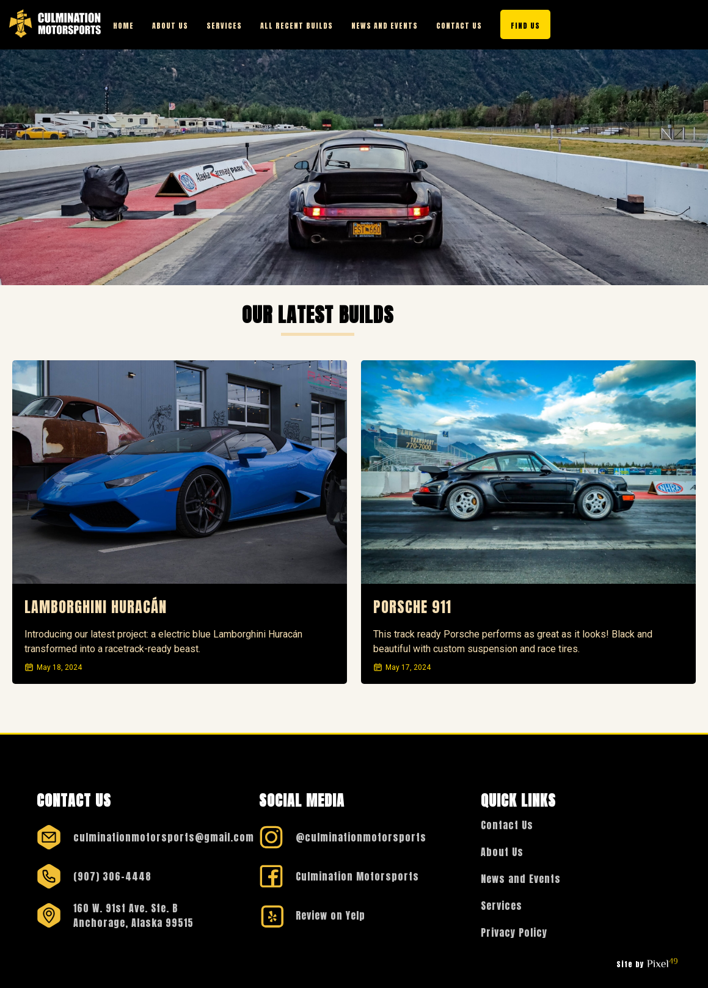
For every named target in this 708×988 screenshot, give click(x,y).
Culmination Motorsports (357, 876)
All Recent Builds (296, 25)
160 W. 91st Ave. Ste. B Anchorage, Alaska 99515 (133, 915)
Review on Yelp (330, 915)
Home (123, 25)
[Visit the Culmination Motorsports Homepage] (55, 24)
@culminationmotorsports (361, 837)
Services (224, 25)
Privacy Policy (514, 932)
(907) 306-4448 (112, 876)
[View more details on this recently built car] (179, 472)
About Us (170, 25)
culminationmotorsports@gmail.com (163, 837)
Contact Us (459, 25)
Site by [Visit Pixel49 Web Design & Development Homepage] (646, 964)
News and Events (384, 25)
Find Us (525, 25)
